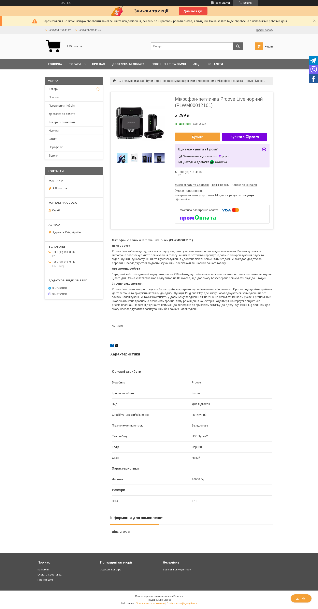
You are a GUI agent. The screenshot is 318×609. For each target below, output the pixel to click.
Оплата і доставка (49, 574)
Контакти (215, 64)
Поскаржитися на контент (150, 603)
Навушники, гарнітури (138, 80)
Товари (75, 64)
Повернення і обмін (62, 105)
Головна (55, 64)
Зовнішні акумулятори (177, 569)
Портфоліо (56, 147)
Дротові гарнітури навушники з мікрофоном (185, 80)
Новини (54, 130)
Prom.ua (178, 596)
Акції (196, 64)
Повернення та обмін (169, 64)
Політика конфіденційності (182, 603)
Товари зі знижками (62, 122)
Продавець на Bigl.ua (159, 599)
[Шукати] (238, 46)
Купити (197, 137)
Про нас (98, 64)
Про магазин (46, 579)
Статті (53, 138)
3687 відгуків (223, 2)
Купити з (245, 137)
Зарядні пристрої (111, 569)
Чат (301, 598)
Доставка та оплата (128, 64)
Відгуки (53, 155)
